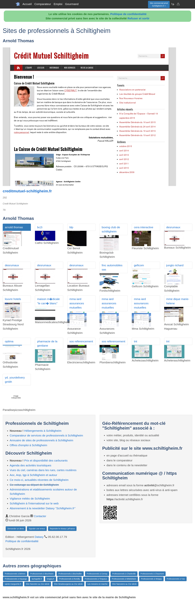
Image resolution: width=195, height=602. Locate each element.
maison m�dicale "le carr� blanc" (48, 301)
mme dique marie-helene (177, 301)
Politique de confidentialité (128, 14)
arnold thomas (14, 227)
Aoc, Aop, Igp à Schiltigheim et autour (33, 475)
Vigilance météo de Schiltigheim (30, 498)
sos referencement (81, 341)
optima (9, 341)
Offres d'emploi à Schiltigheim (28, 445)
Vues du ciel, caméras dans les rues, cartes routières (43, 470)
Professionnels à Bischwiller (70, 574)
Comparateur (42, 4)
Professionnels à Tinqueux (96, 579)
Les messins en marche (97, 584)
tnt (135, 341)
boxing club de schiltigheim (111, 229)
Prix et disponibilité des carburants (46, 460)
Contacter (40, 516)
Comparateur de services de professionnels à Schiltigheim (46, 435)
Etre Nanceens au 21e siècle (124, 584)
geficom (139, 265)
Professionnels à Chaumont (152, 574)
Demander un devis (15, 529)
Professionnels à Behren (15, 574)
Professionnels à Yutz (176, 579)
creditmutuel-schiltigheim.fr (27, 191)
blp (71, 227)
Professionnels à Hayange (16, 579)
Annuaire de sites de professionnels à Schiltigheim (41, 440)
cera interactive (143, 227)
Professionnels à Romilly (69, 579)
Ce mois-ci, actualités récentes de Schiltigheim (39, 479)
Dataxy (39, 536)
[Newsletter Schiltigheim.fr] (172, 4)
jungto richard (174, 265)
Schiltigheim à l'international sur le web (34, 503)
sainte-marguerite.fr (13, 584)
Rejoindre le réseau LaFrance (62, 529)
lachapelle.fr (37, 579)
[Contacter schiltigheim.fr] (178, 4)
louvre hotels (13, 299)
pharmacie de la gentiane (47, 343)
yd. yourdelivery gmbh (15, 379)
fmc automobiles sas (112, 267)
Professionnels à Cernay (97, 574)
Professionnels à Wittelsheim (124, 579)
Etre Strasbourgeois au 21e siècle (68, 584)
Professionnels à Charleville (124, 574)
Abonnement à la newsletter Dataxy (42, 508)
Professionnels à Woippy (151, 579)
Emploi (58, 4)
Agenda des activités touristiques (30, 465)
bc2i (39, 227)
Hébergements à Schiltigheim (42, 430)
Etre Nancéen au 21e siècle (37, 584)
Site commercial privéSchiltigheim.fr (159, 4)
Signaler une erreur (37, 529)
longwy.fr (50, 579)
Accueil (27, 4)
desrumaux (173, 227)
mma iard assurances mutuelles (76, 303)
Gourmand (71, 4)
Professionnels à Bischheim (41, 574)
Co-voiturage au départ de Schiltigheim (34, 484)
